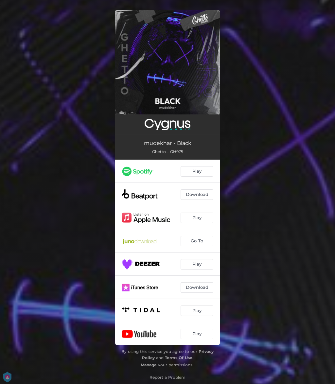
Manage (149, 364)
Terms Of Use (178, 357)
